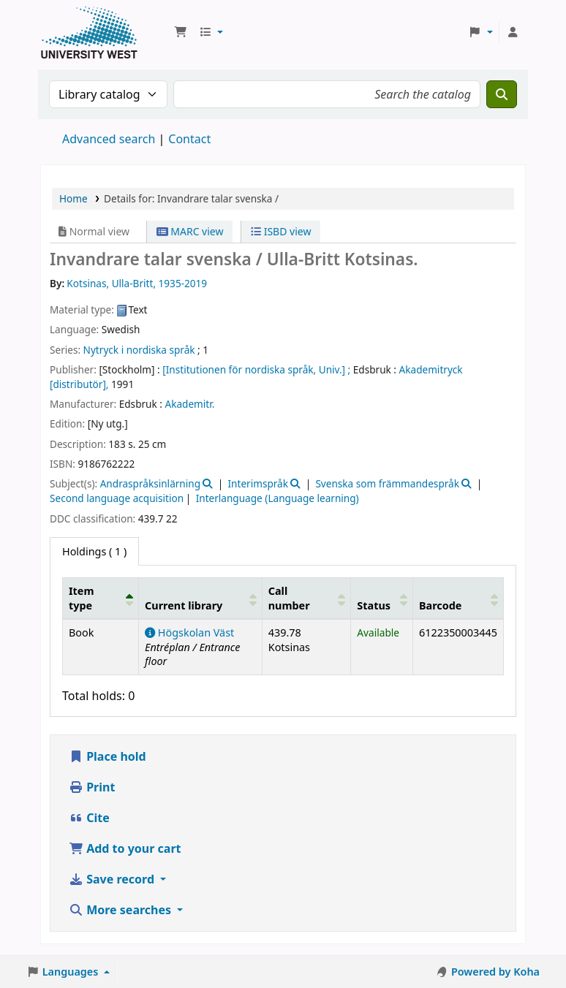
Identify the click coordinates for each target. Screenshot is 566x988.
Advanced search (108, 139)
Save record (113, 879)
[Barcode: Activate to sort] (457, 598)
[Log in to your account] (512, 32)
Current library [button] (183, 605)
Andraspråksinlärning (150, 483)
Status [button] (373, 605)
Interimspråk (257, 483)
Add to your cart (125, 848)
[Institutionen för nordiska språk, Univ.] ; (256, 369)
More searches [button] (121, 910)
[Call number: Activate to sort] (306, 598)
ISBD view (281, 231)
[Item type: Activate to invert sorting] (101, 598)
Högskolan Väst (189, 632)
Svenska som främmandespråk (387, 483)
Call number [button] (289, 598)
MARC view (190, 231)
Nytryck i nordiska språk (139, 350)
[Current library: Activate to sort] (201, 598)
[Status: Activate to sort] (382, 598)
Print (92, 787)
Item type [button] (81, 598)
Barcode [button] (440, 605)
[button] (180, 32)
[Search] (501, 94)
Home (73, 198)
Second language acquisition (117, 498)
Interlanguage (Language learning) (277, 498)
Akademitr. (190, 404)
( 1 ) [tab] (94, 551)
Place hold (107, 756)
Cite (89, 818)
